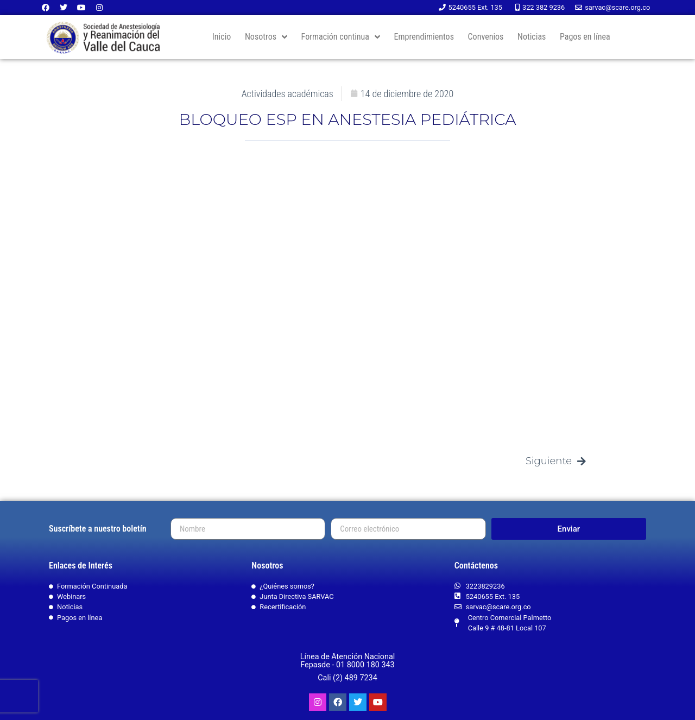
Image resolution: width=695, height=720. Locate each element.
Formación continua (340, 37)
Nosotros (266, 37)
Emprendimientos (424, 36)
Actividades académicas (287, 93)
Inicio (221, 36)
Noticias (531, 36)
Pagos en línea (585, 36)
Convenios (486, 36)
